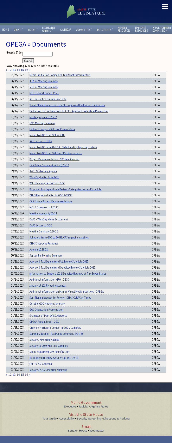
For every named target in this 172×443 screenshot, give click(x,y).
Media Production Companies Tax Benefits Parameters (59, 82)
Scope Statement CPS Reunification (49, 358)
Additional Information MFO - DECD (49, 286)
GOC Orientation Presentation (46, 316)
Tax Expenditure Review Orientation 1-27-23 (54, 364)
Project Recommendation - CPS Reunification (54, 166)
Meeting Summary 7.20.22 (43, 238)
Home (5, 29)
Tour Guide (49, 425)
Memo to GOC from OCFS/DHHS (47, 142)
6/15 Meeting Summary (42, 130)
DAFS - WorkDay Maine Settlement (48, 226)
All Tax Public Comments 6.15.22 (47, 106)
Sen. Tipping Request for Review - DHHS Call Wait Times (60, 304)
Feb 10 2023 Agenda (40, 370)
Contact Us (126, 37)
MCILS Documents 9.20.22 (43, 214)
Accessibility (67, 425)
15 (22, 70)
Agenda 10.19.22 (38, 256)
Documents (105, 29)
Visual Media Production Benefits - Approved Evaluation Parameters (67, 112)
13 (14, 70)
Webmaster (97, 437)
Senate (19, 29)
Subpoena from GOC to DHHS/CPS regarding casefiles (59, 244)
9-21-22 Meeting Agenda (43, 178)
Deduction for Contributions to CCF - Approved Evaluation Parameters (68, 118)
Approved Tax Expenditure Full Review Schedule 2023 (58, 268)
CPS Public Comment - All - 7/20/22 (49, 172)
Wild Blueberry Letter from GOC (47, 190)
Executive (70, 413)
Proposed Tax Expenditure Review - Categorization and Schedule (65, 196)
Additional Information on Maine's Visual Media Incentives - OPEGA (66, 298)
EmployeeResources (141, 29)
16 (26, 70)
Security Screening (89, 425)
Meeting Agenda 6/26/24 (43, 220)
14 (18, 70)
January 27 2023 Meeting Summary (48, 377)
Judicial (83, 413)
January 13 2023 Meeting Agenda (47, 292)
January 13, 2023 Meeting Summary (48, 352)
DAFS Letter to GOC (40, 232)
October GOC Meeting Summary (47, 310)
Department (35, 74)
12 (10, 70)
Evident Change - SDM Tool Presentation (52, 136)
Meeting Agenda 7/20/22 (43, 124)
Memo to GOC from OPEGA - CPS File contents (55, 160)
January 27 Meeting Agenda (44, 346)
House (32, 29)
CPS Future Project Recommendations (50, 208)
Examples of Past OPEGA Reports (48, 322)
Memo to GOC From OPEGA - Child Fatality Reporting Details (63, 154)
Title (9, 74)
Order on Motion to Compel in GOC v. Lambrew (55, 334)
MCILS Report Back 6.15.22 (44, 100)
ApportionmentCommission (162, 29)
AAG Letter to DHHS (40, 148)
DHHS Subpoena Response (43, 250)
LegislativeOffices (48, 29)
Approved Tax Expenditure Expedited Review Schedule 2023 (62, 274)
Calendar (65, 29)
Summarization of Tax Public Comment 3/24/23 (56, 340)
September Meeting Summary (45, 262)
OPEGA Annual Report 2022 (44, 328)
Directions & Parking (116, 425)
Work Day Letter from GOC (44, 184)
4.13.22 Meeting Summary (43, 88)
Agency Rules (99, 413)
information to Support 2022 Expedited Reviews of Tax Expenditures (67, 280)
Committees (84, 29)
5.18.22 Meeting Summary (43, 94)
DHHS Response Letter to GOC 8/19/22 (50, 202)
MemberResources (124, 29)
